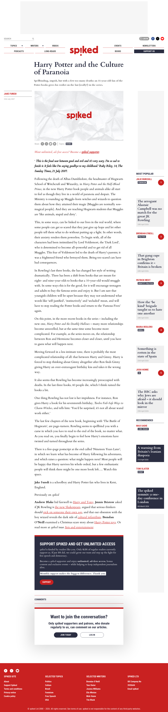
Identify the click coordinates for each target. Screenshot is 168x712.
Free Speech (50, 696)
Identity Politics (145, 283)
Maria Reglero (144, 326)
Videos (55, 46)
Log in (144, 38)
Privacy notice (10, 692)
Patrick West (143, 280)
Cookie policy (9, 696)
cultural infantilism (89, 517)
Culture (48, 685)
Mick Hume (91, 696)
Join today (65, 635)
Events (117, 46)
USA (47, 700)
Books (118, 51)
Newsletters (149, 46)
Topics (13, 46)
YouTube (162, 38)
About (6, 681)
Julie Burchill (144, 179)
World (141, 330)
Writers (34, 46)
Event (140, 472)
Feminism (142, 182)
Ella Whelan (91, 692)
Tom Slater (142, 468)
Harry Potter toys (105, 522)
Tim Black (90, 700)
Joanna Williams (93, 689)
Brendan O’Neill (93, 681)
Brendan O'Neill (145, 233)
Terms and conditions (13, 689)
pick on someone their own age (62, 512)
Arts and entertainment (79, 527)
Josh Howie (142, 369)
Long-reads (50, 51)
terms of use (76, 709)
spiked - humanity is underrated (84, 51)
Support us (149, 51)
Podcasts (19, 51)
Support (46, 582)
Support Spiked (10, 685)
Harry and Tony (83, 502)
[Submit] (33, 39)
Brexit (47, 689)
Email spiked (133, 689)
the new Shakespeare (67, 507)
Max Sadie (141, 425)
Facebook (153, 38)
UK (139, 373)
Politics (141, 237)
